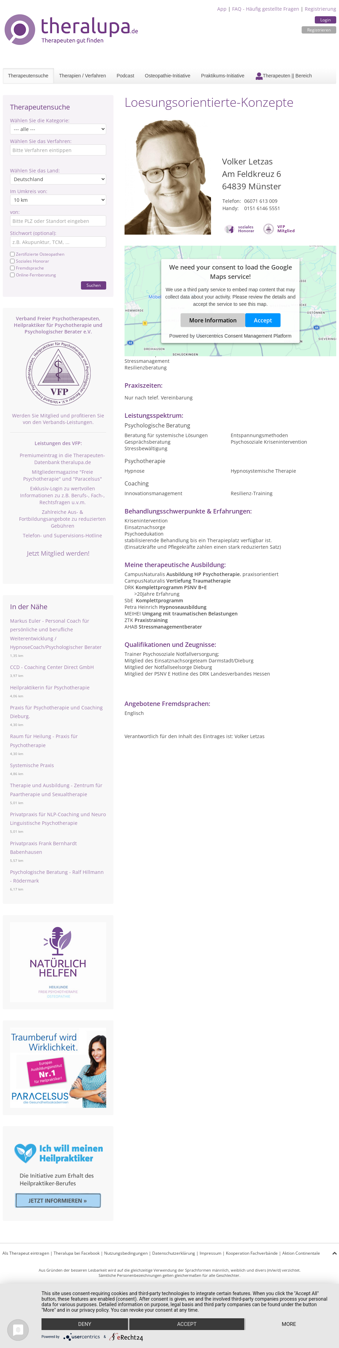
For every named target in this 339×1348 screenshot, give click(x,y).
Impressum (210, 1253)
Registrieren (319, 30)
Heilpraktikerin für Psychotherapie (50, 687)
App (222, 9)
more (289, 1324)
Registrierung (320, 9)
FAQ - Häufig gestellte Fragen (265, 9)
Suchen (93, 285)
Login (325, 20)
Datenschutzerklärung (173, 1253)
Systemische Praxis (32, 765)
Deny (84, 1324)
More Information (213, 320)
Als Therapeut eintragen (25, 1253)
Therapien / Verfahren (82, 75)
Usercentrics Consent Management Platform (243, 336)
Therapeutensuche (28, 75)
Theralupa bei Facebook (77, 1253)
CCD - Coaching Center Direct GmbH (52, 667)
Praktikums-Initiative (222, 75)
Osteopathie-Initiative (168, 75)
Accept (263, 320)
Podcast (125, 75)
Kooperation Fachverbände (252, 1253)
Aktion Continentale (301, 1253)
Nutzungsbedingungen (126, 1253)
